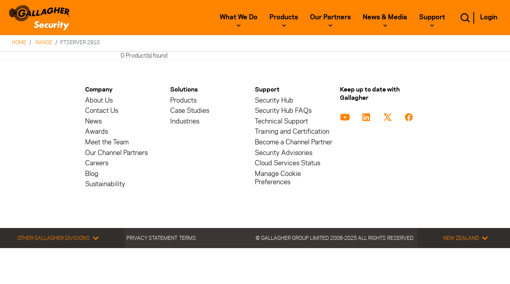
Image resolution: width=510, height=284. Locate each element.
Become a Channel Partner (293, 142)
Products (283, 17)
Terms (187, 237)
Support (432, 17)
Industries (184, 121)
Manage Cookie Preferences (278, 178)
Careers (96, 163)
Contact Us (101, 110)
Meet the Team (107, 142)
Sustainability (105, 184)
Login (488, 17)
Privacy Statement (151, 237)
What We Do (239, 17)
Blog (91, 174)
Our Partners (330, 17)
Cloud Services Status (287, 163)
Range (43, 42)
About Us (99, 100)
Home (19, 42)
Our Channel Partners (116, 153)
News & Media (385, 17)
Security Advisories (283, 153)
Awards (96, 131)
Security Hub (274, 100)
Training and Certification (292, 131)
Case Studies (189, 110)
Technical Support (281, 121)
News (93, 121)
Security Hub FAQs (283, 110)
